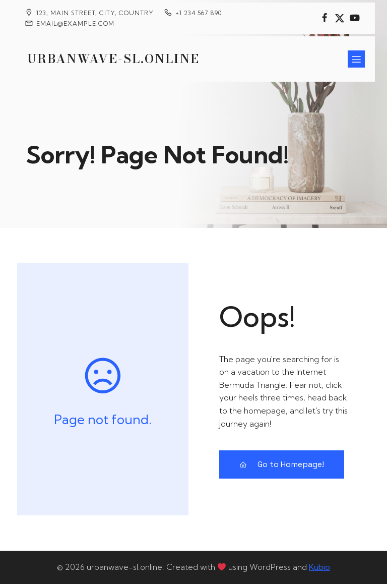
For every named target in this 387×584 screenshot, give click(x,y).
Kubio (319, 567)
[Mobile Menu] (356, 59)
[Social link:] (324, 18)
